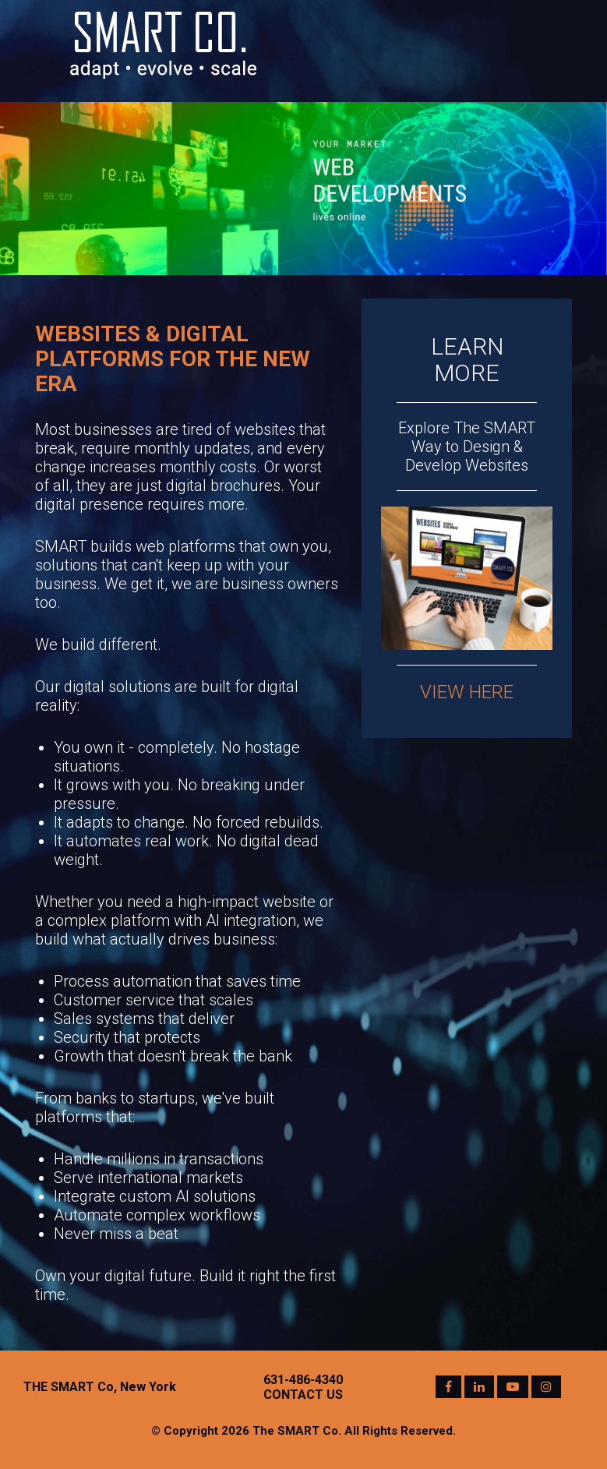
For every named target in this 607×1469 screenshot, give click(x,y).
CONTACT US (303, 1394)
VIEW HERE (466, 692)
